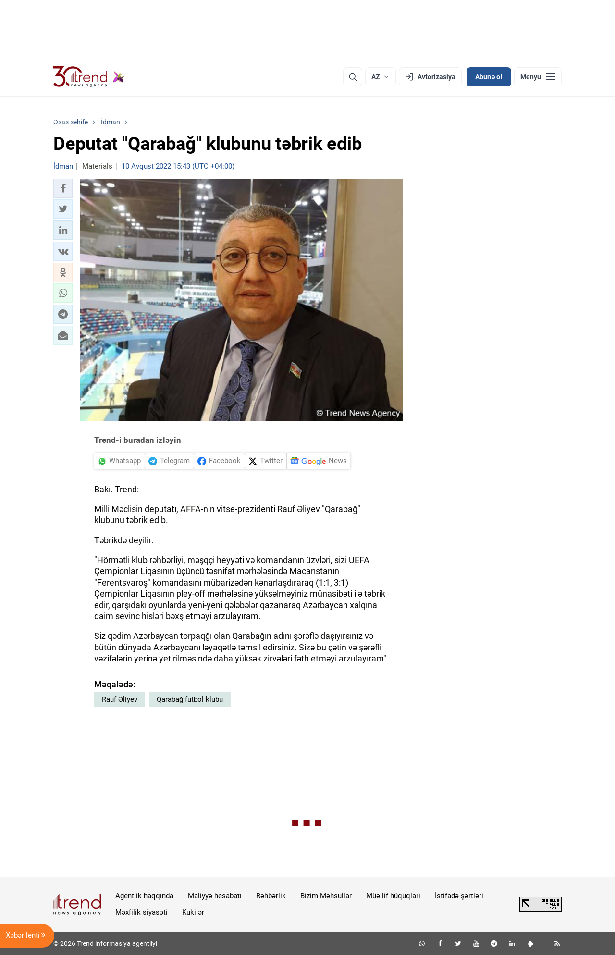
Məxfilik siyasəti (141, 912)
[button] (63, 188)
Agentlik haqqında (144, 896)
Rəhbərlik (271, 896)
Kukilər (193, 912)
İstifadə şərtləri (459, 896)
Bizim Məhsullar (326, 896)
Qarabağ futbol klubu (190, 699)
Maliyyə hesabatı (215, 896)
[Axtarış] (352, 76)
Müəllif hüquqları (393, 896)
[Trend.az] (88, 76)
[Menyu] (538, 76)
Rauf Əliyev (119, 699)
